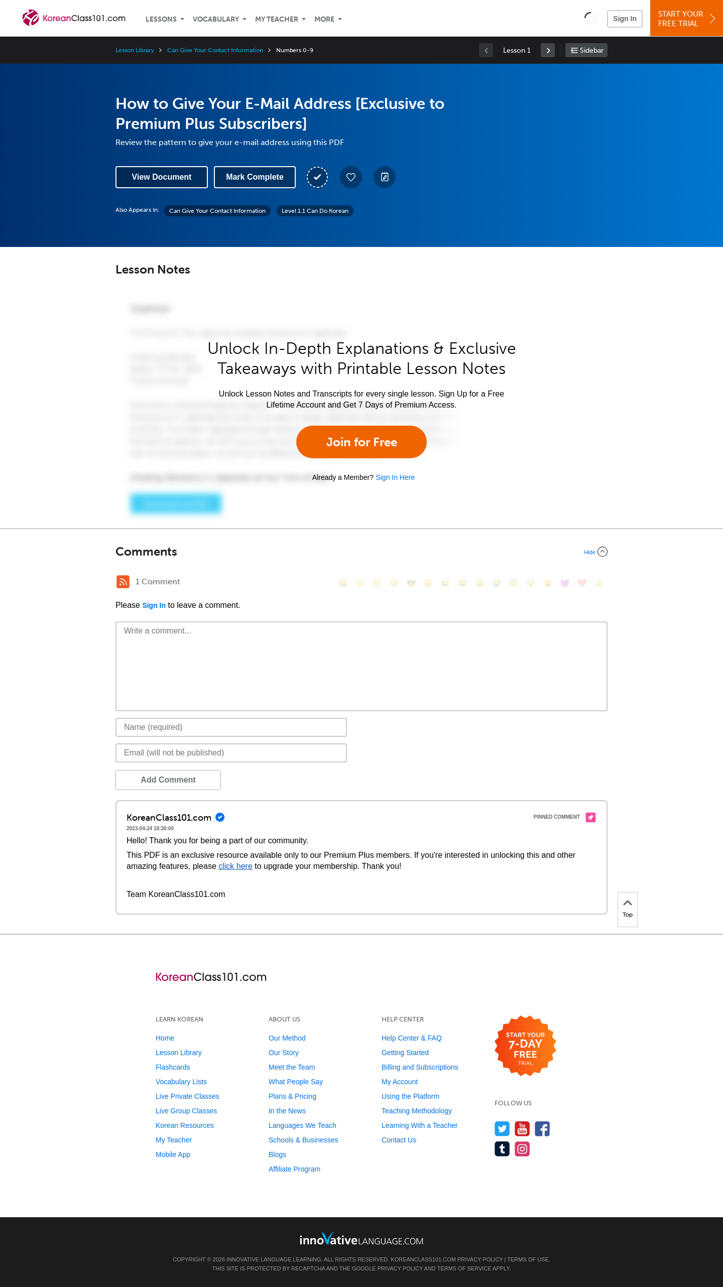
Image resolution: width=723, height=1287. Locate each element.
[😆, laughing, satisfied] (445, 583)
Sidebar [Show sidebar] (592, 50)
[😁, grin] (377, 583)
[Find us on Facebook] (542, 1128)
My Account (400, 1082)
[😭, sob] (496, 583)
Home (165, 1038)
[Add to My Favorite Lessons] (351, 177)
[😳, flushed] (360, 583)
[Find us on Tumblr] (502, 1148)
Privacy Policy (480, 1259)
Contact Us (399, 1140)
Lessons (161, 19)
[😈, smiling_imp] (564, 583)
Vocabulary (216, 19)
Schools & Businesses (303, 1140)
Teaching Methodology (417, 1111)
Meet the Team (292, 1067)
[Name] (231, 727)
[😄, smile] (342, 583)
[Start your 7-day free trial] (525, 1046)
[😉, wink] (479, 583)
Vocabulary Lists (181, 1082)
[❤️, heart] (581, 583)
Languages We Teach (302, 1125)
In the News (287, 1111)
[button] (590, 18)
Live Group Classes (186, 1111)
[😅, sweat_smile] (462, 583)
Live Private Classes (187, 1096)
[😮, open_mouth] (547, 583)
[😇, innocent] (513, 583)
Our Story (284, 1053)
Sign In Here (395, 477)
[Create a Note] (385, 177)
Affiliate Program (294, 1169)
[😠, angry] (428, 583)
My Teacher (276, 19)
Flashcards (173, 1067)
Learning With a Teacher (420, 1125)
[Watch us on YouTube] (522, 1128)
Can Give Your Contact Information (215, 50)
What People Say (296, 1082)
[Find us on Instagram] (522, 1148)
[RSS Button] (123, 581)
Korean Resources (185, 1125)
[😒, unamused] (394, 583)
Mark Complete (255, 177)
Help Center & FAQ (412, 1038)
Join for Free (361, 442)
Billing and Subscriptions (420, 1067)
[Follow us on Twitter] (502, 1128)
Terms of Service (464, 1268)
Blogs (277, 1154)
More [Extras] (324, 19)
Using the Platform (410, 1096)
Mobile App (173, 1154)
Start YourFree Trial (688, 19)
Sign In (625, 19)
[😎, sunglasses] (411, 583)
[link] (548, 50)
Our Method (287, 1038)
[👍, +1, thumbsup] (599, 583)
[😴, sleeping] (530, 583)
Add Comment (168, 780)
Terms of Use (528, 1259)
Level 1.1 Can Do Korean (315, 210)
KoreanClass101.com (423, 1259)
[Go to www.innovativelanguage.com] (361, 1238)
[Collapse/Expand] (361, 552)
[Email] (231, 752)
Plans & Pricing (292, 1096)
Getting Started (405, 1053)
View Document (162, 177)
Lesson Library (134, 50)
